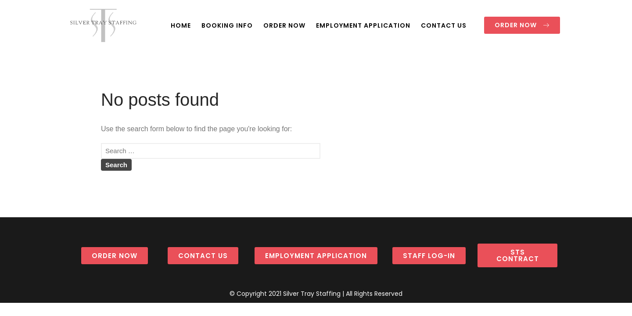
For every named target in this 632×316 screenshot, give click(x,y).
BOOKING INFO (227, 25)
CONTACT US (444, 25)
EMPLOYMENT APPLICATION (363, 25)
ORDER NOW (284, 25)
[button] (522, 25)
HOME (181, 25)
